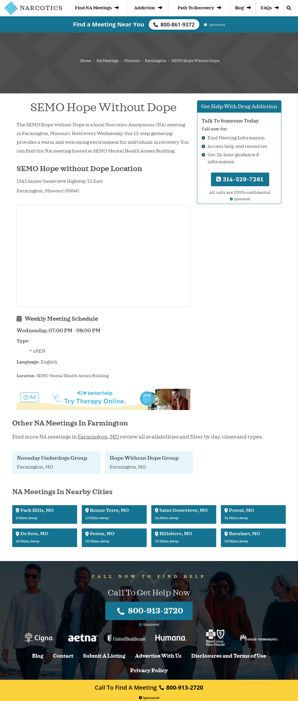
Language (28, 362)
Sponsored (149, 697)
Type (23, 341)
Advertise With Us (158, 656)
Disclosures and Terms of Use (228, 656)
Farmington (155, 60)
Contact (63, 656)
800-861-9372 (174, 24)
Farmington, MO (98, 437)
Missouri (132, 60)
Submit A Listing (104, 656)
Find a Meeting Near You (108, 24)
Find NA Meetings (97, 8)
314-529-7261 (240, 179)
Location (25, 376)
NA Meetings (107, 60)
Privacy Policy (149, 670)
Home (85, 60)
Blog (243, 8)
